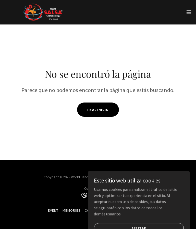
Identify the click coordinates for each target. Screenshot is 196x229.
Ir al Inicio (98, 109)
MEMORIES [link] (72, 210)
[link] (45, 12)
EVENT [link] (53, 210)
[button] (189, 12)
